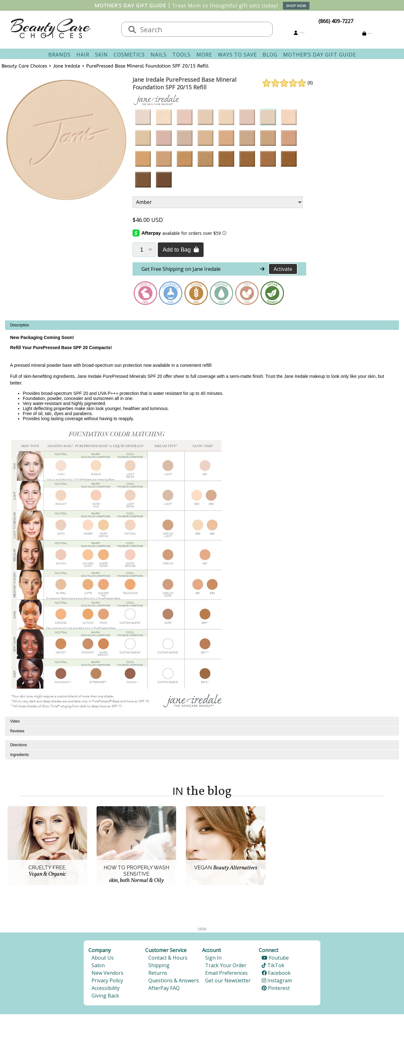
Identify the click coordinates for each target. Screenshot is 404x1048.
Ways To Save (237, 54)
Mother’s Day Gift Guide (319, 54)
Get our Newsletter (228, 980)
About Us (103, 957)
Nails (159, 54)
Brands (59, 54)
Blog (270, 54)
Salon (98, 965)
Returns (157, 972)
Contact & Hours (167, 957)
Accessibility (106, 988)
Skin (101, 54)
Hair (82, 54)
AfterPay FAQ (164, 988)
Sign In (213, 957)
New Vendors (107, 972)
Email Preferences (226, 972)
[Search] (132, 30)
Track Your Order (226, 965)
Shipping (158, 965)
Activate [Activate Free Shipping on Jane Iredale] (283, 268)
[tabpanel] (202, 518)
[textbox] (203, 29)
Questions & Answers (173, 980)
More (204, 54)
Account (211, 950)
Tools (181, 54)
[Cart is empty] (367, 33)
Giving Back (105, 995)
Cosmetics (129, 54)
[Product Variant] (218, 202)
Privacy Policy (107, 980)
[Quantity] (144, 249)
